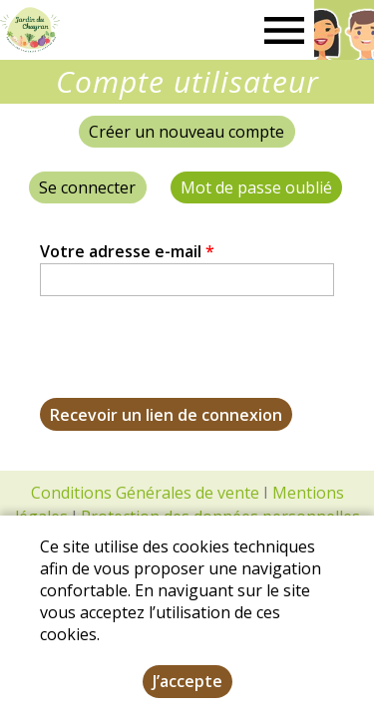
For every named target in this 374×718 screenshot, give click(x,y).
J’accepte (187, 681)
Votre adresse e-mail (127, 251)
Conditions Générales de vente (145, 493)
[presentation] (191, 359)
